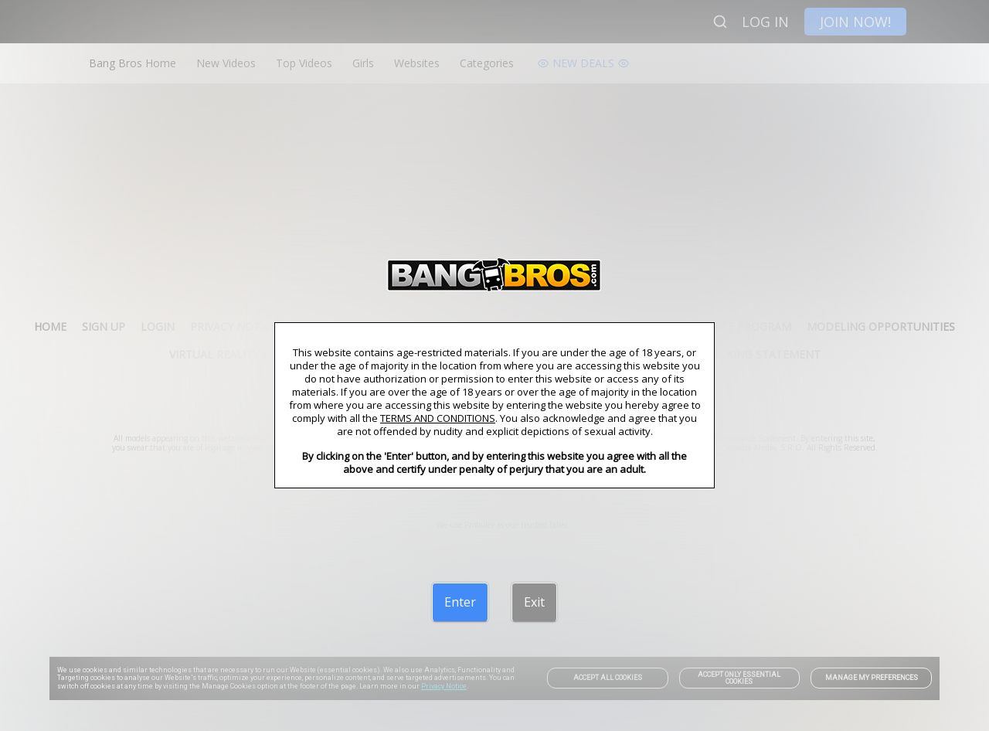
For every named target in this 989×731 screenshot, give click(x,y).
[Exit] (534, 602)
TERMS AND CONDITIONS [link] (437, 418)
